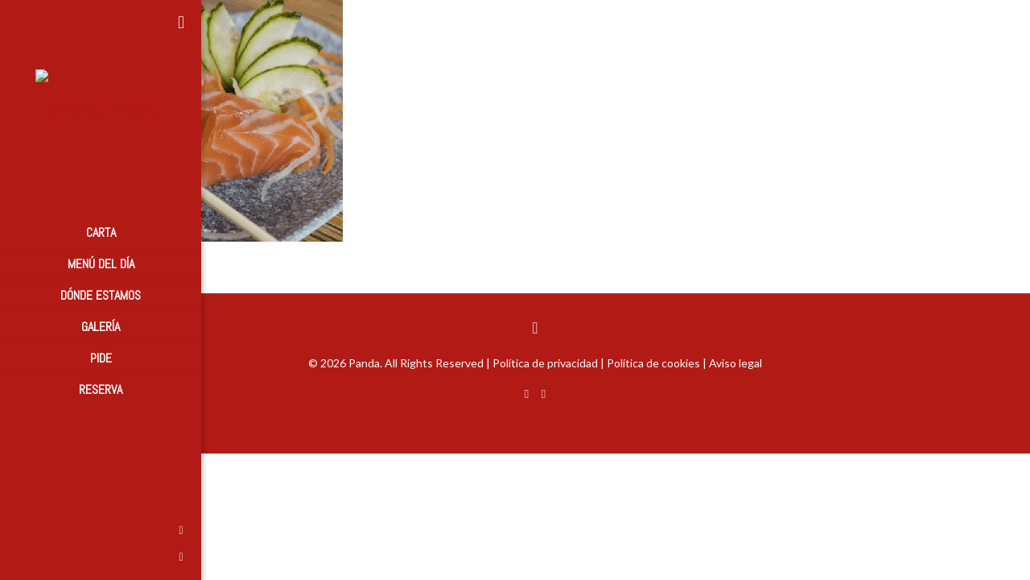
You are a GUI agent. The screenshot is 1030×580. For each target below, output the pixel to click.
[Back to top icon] (535, 327)
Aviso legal (735, 363)
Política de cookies (653, 363)
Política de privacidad (545, 363)
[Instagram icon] (20, 556)
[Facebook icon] (20, 529)
